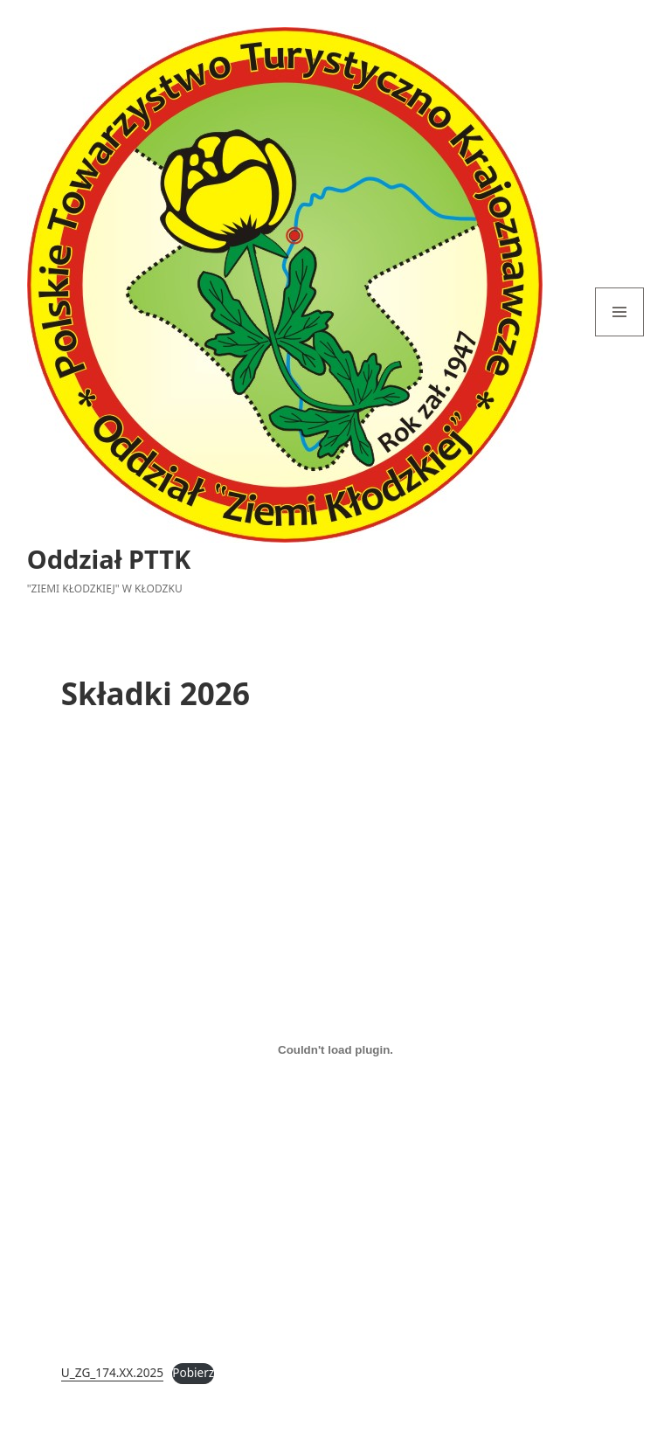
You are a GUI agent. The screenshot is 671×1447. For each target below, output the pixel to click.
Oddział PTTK (109, 559)
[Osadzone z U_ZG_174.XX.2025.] (335, 1050)
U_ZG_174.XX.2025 (112, 1372)
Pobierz (193, 1372)
